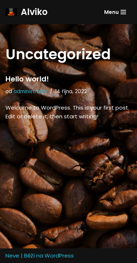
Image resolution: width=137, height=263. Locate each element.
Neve (12, 255)
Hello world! (27, 79)
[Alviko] (26, 12)
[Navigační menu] (115, 12)
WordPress (59, 255)
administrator (30, 91)
